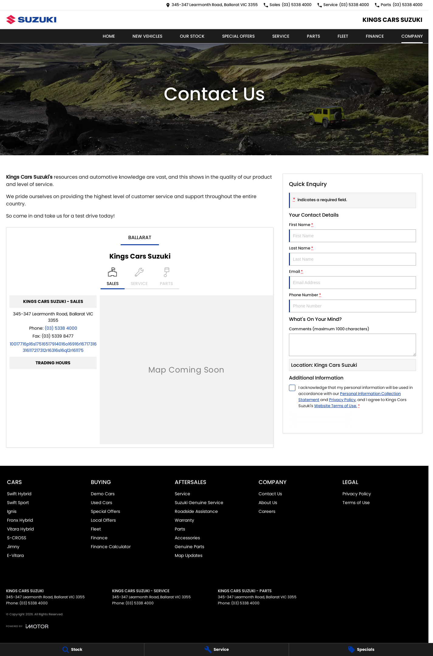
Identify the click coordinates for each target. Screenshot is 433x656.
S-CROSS (16, 538)
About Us (268, 503)
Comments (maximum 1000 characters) (352, 341)
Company (412, 36)
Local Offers (103, 520)
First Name (352, 232)
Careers (267, 511)
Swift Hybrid (19, 494)
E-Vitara (15, 555)
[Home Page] (31, 19)
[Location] (113, 278)
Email (352, 279)
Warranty (184, 520)
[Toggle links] (27, 626)
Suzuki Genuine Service (199, 503)
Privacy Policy (356, 494)
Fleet (343, 36)
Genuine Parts (189, 547)
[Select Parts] (166, 278)
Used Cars (101, 503)
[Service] (216, 649)
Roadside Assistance (196, 511)
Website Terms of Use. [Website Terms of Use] (335, 406)
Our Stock (192, 36)
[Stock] (72, 649)
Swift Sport (18, 503)
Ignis (11, 511)
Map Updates (188, 555)
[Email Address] (53, 347)
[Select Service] (139, 278)
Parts (313, 36)
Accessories (187, 538)
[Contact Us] (212, 5)
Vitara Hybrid (20, 529)
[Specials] (361, 649)
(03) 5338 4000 (61, 328)
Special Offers (238, 36)
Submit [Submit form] (321, 419)
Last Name (352, 255)
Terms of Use (356, 503)
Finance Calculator (111, 547)
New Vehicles (147, 36)
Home (109, 36)
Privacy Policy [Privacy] (342, 400)
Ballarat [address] (139, 237)
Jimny (13, 547)
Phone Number (352, 302)
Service (280, 36)
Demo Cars (103, 494)
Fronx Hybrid (20, 520)
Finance (375, 36)
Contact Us (270, 494)
